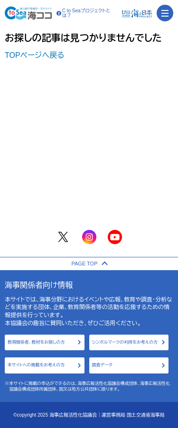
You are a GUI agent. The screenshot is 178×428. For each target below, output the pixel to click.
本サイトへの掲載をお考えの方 (36, 365)
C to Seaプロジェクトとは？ (83, 13)
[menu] (165, 13)
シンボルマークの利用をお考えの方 (125, 342)
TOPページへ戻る (35, 55)
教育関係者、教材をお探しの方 (36, 342)
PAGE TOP (88, 263)
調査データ (102, 365)
